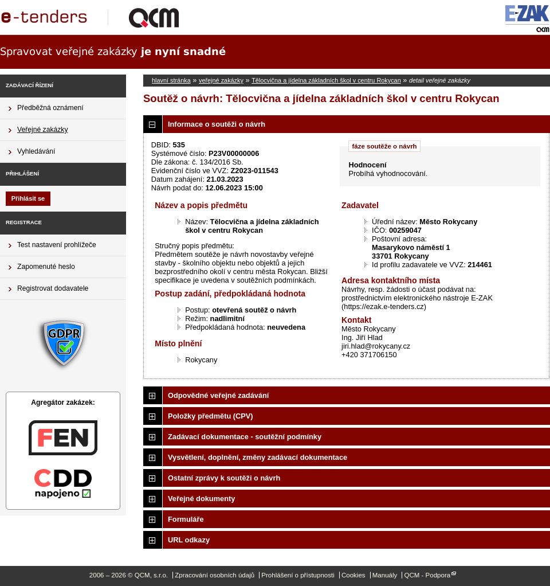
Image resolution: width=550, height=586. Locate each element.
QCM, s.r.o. (94, 17)
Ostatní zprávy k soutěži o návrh (224, 478)
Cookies (353, 575)
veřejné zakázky (221, 80)
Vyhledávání (36, 151)
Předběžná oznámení (50, 108)
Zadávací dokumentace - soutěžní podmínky (244, 436)
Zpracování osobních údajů (214, 575)
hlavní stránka (171, 80)
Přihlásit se (28, 198)
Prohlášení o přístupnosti (297, 575)
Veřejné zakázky (42, 130)
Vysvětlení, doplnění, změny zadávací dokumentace (257, 457)
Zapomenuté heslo (46, 267)
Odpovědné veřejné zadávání (218, 395)
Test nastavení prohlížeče (56, 245)
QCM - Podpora (427, 575)
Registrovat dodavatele (52, 288)
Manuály (385, 575)
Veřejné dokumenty (201, 498)
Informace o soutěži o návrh (216, 124)
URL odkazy (189, 540)
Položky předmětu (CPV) (210, 416)
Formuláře (186, 519)
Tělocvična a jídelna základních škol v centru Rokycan (326, 80)
